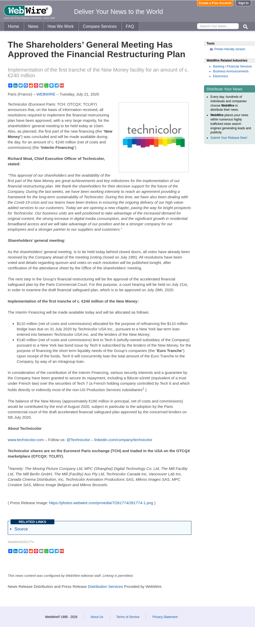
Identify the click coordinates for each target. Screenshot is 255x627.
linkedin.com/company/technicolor (123, 439)
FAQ (130, 26)
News (33, 26)
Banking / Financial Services (232, 66)
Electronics (220, 76)
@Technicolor (78, 439)
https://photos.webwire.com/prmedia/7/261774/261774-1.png (101, 503)
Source (21, 529)
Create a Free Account (215, 3)
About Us (96, 617)
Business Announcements (231, 71)
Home (13, 26)
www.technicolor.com (26, 439)
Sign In (243, 3)
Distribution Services (105, 586)
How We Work (60, 26)
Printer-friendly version (229, 49)
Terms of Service (127, 617)
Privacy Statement (164, 617)
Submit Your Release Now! (228, 138)
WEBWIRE (46, 94)
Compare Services (100, 26)
